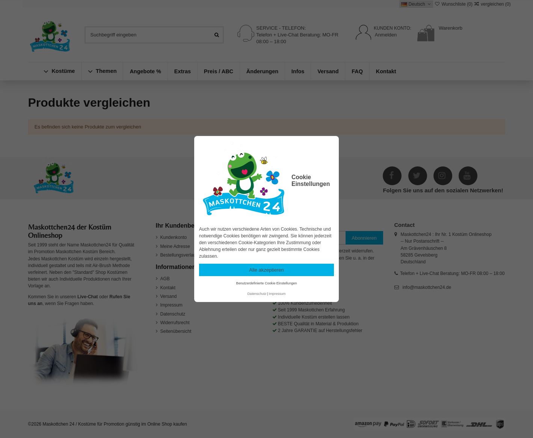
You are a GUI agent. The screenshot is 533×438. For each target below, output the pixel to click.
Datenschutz (257, 294)
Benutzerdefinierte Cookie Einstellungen (266, 283)
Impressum (277, 294)
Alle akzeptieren (266, 270)
